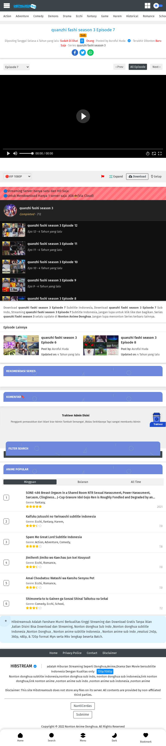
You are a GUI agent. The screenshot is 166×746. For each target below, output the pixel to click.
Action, (40, 542)
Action (7, 16)
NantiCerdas (83, 706)
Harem (117, 16)
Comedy (38, 16)
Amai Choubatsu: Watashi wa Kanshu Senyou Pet (60, 578)
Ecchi (79, 16)
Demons (53, 16)
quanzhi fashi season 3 (91, 45)
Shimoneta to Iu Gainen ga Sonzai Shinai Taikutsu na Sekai (67, 599)
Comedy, (65, 542)
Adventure (22, 16)
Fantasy (92, 16)
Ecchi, (39, 521)
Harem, (59, 521)
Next (155, 67)
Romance (149, 16)
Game (105, 16)
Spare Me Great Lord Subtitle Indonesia (54, 537)
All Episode (137, 67)
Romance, (49, 562)
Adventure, (52, 542)
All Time (136, 482)
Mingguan (30, 482)
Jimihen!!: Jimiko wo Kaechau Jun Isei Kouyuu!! (58, 558)
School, (59, 604)
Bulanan (83, 482)
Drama (67, 16)
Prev (120, 67)
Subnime (82, 715)
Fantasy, (40, 502)
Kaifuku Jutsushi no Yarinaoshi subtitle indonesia (61, 516)
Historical (132, 16)
